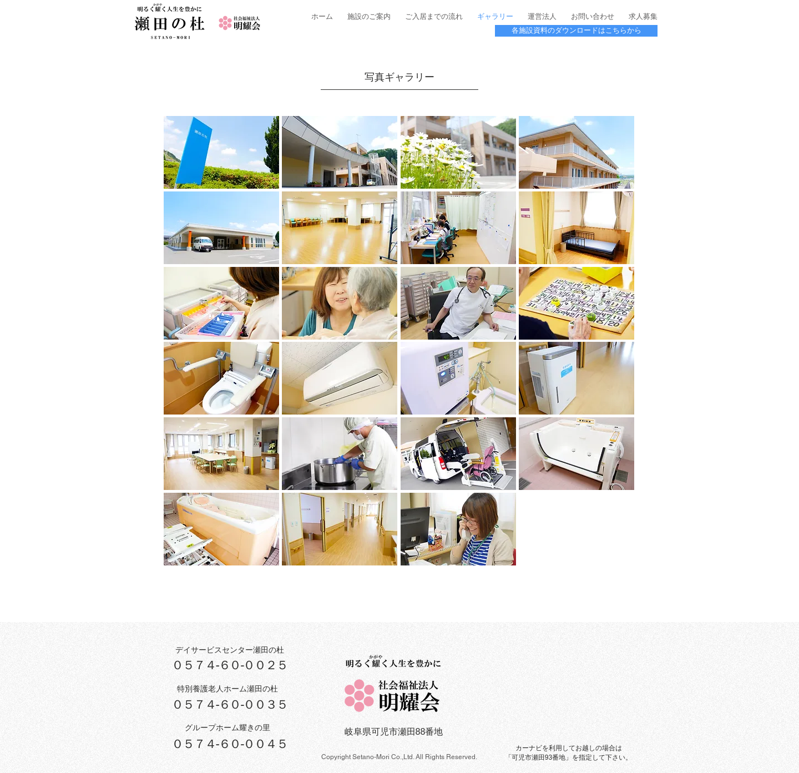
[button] (221, 152)
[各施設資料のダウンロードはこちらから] (576, 31)
